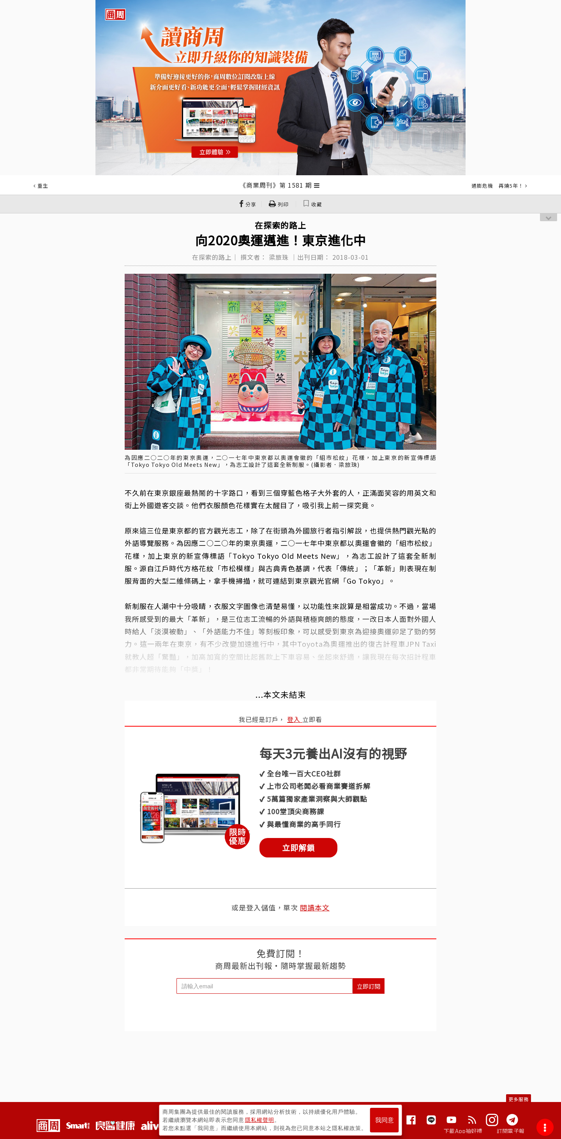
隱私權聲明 (259, 1120)
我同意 (384, 1120)
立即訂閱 (368, 986)
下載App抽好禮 (463, 1131)
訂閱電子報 (510, 1131)
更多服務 (518, 1099)
